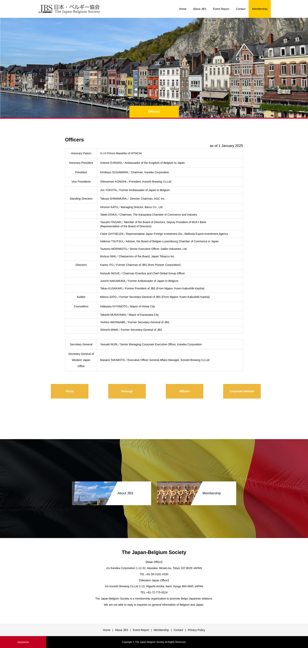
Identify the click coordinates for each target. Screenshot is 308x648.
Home (182, 8)
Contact (240, 8)
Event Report (221, 8)
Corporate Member (242, 391)
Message (127, 391)
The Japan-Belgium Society (154, 552)
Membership (259, 8)
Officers (184, 391)
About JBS (199, 8)
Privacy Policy (196, 630)
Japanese (23, 642)
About (70, 391)
